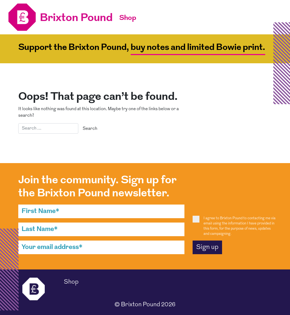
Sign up (207, 247)
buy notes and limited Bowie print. (198, 47)
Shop (127, 18)
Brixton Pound (140, 305)
